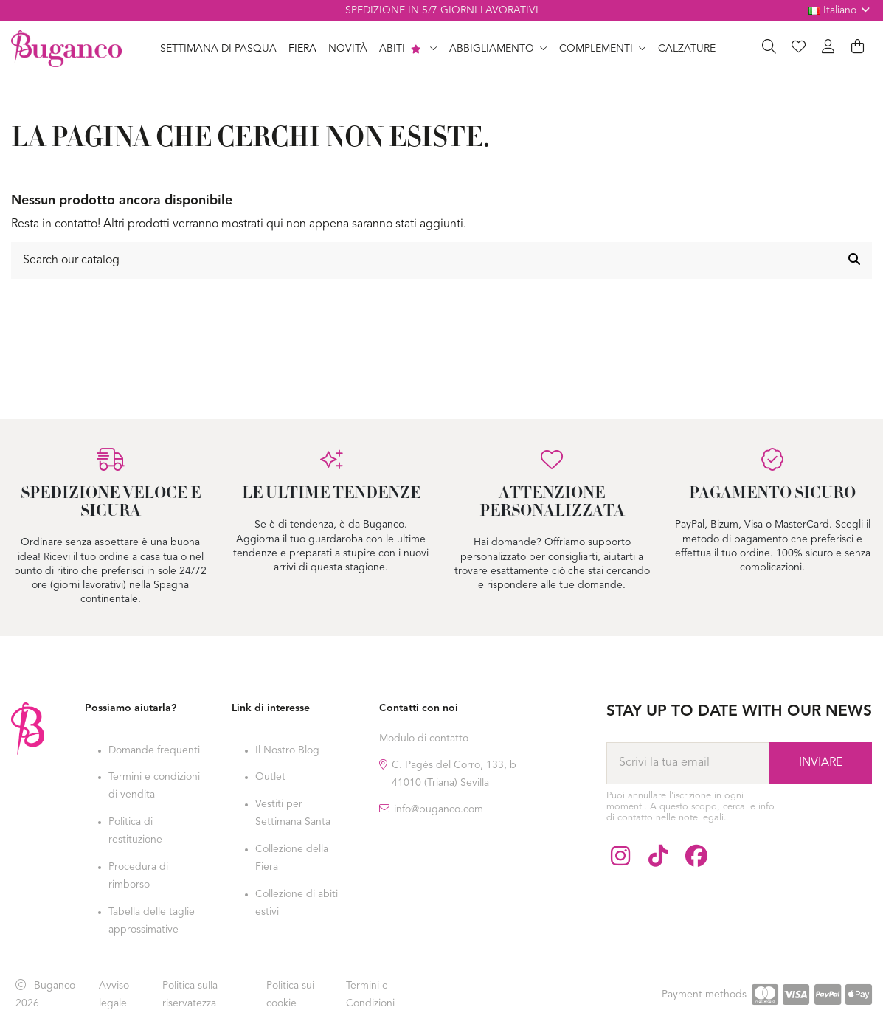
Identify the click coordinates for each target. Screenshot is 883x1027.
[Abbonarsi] (820, 763)
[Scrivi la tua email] (687, 763)
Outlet (270, 777)
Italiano (840, 10)
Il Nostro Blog (287, 750)
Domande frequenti (154, 750)
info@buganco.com (438, 809)
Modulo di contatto (423, 738)
